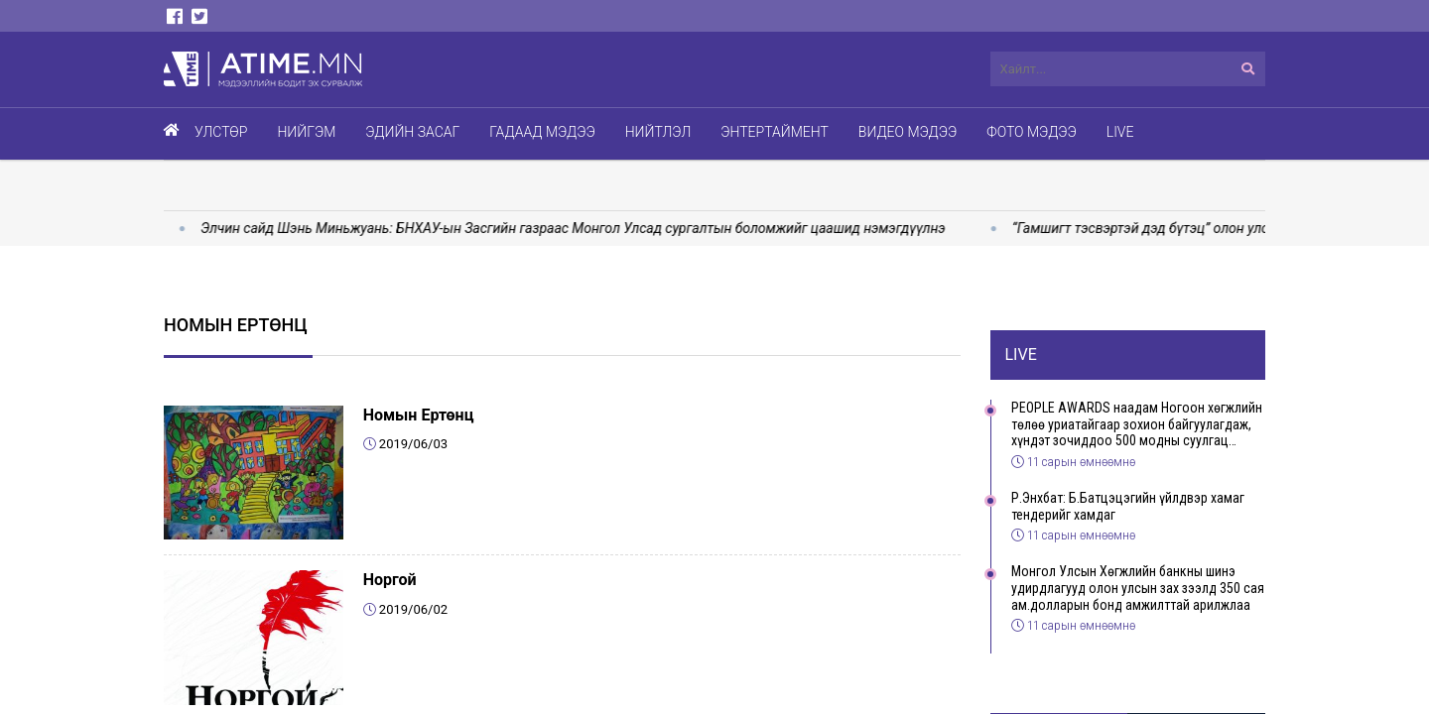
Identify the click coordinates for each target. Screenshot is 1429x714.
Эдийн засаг (412, 132)
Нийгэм (306, 132)
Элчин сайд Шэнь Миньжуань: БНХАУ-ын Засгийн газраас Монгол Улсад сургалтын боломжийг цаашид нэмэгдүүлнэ (586, 228)
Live (1120, 132)
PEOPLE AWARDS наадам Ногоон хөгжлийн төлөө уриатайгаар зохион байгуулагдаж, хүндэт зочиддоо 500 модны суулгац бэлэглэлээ (1136, 424)
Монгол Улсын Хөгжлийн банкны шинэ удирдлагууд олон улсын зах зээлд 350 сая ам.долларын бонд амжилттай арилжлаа (1137, 588)
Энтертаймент (774, 132)
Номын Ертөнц (418, 415)
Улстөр (221, 132)
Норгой (390, 579)
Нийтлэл (658, 132)
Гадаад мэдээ (541, 132)
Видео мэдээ (907, 132)
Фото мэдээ (1031, 132)
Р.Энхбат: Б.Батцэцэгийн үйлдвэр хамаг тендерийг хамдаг (1127, 506)
